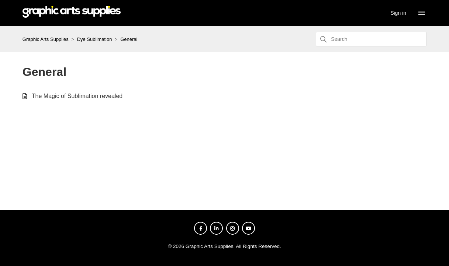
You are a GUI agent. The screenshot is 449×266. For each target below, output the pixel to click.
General (128, 39)
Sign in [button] (398, 13)
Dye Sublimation (94, 39)
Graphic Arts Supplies (46, 39)
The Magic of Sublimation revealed (77, 96)
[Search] (371, 39)
